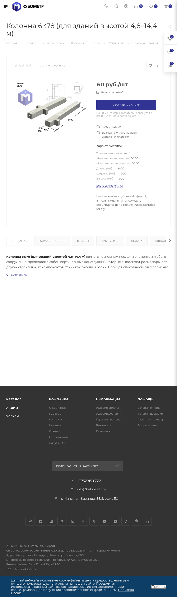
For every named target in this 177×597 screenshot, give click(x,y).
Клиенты (55, 425)
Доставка (162, 240)
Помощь (145, 399)
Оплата (137, 240)
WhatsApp (104, 521)
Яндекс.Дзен (115, 521)
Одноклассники (83, 521)
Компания (59, 399)
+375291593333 (89, 481)
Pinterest (136, 521)
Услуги (12, 416)
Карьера (55, 413)
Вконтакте (29, 521)
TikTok (125, 521)
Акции (12, 407)
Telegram (61, 521)
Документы (57, 443)
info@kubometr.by (91, 489)
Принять (159, 587)
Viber (93, 521)
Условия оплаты (107, 407)
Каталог (14, 399)
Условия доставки (108, 413)
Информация (108, 399)
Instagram (51, 521)
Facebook (40, 521)
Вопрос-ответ (147, 425)
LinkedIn (147, 521)
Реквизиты (104, 425)
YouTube (72, 521)
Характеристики (52, 240)
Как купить (110, 240)
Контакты (55, 419)
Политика (103, 431)
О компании (58, 407)
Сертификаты (58, 437)
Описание (19, 240)
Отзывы (83, 240)
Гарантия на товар (109, 419)
